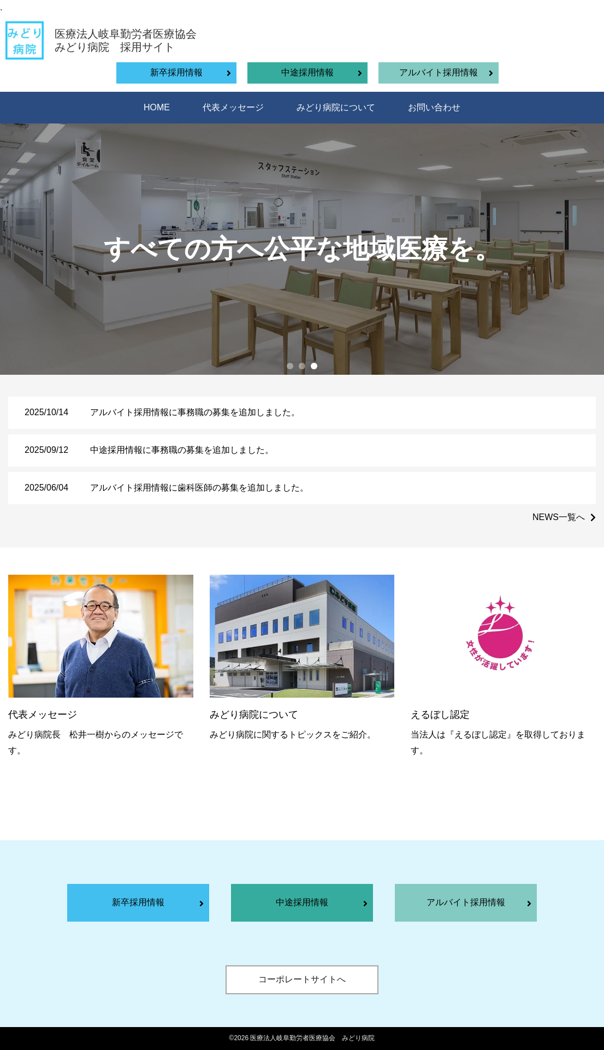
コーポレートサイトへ (302, 979)
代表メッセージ (233, 107)
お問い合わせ (434, 107)
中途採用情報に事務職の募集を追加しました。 (182, 450)
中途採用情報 (307, 72)
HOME (157, 107)
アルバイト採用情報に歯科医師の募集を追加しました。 (199, 487)
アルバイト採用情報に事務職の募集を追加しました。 (195, 412)
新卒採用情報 (176, 72)
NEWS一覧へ (558, 517)
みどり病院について (336, 107)
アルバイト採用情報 (438, 72)
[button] (290, 366)
